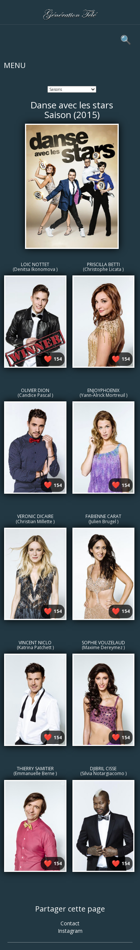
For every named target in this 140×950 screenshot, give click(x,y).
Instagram (70, 930)
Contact (70, 923)
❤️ (48, 358)
